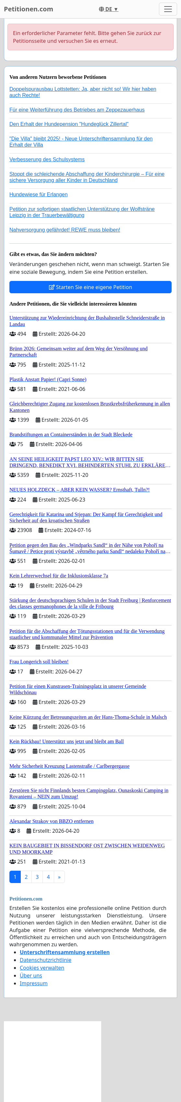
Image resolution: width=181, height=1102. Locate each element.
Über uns (31, 975)
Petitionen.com (28, 9)
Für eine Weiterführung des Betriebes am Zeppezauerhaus (77, 110)
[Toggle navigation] (168, 9)
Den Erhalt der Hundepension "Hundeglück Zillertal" (68, 124)
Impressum (34, 983)
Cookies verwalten (42, 967)
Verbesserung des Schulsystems (47, 159)
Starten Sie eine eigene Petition (90, 287)
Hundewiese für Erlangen (38, 194)
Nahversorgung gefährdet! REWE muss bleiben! (64, 230)
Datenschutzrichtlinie (45, 959)
